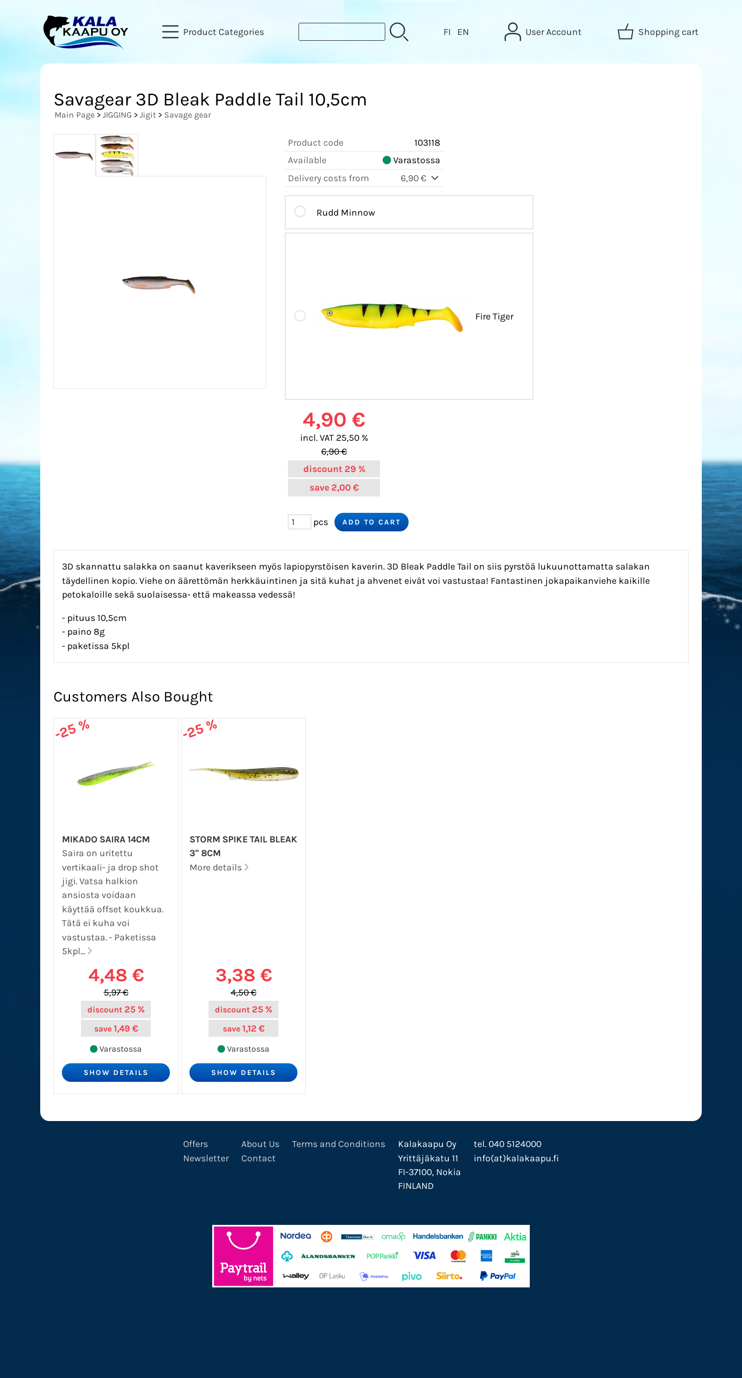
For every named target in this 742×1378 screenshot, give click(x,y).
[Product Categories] (214, 32)
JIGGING (117, 115)
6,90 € (420, 178)
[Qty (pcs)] (299, 521)
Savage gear (187, 115)
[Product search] (341, 32)
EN (463, 31)
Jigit (148, 115)
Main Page (75, 115)
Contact (258, 1158)
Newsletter (206, 1158)
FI (447, 31)
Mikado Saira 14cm (106, 839)
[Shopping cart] (659, 32)
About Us (260, 1144)
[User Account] (544, 32)
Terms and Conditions (338, 1144)
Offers (195, 1144)
